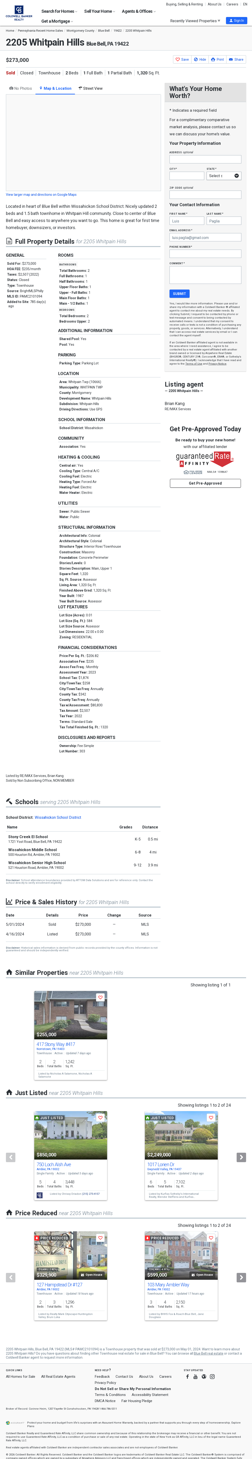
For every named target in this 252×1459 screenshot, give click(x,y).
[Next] (241, 1157)
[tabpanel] (83, 146)
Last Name (215, 213)
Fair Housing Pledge (137, 1401)
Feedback (102, 1376)
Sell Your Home (99, 11)
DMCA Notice (105, 1401)
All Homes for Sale (20, 1376)
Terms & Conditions (110, 1395)
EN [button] (245, 4)
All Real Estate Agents (58, 1376)
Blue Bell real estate (208, 1353)
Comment (177, 263)
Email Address (180, 230)
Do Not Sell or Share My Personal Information (133, 1389)
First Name (178, 213)
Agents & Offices (139, 11)
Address (181, 152)
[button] (236, 20)
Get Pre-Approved (205, 483)
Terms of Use (193, 363)
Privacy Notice (217, 363)
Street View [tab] (90, 88)
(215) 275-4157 (91, 1193)
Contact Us (124, 1376)
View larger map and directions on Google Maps (41, 194)
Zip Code (181, 187)
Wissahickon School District (58, 817)
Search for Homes (59, 11)
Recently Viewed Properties (195, 21)
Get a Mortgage (57, 21)
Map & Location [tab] (55, 88)
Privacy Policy (105, 1383)
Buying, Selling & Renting (184, 4)
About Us (215, 4)
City (173, 169)
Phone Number (180, 246)
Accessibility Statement (150, 1395)
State (212, 169)
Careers (232, 4)
